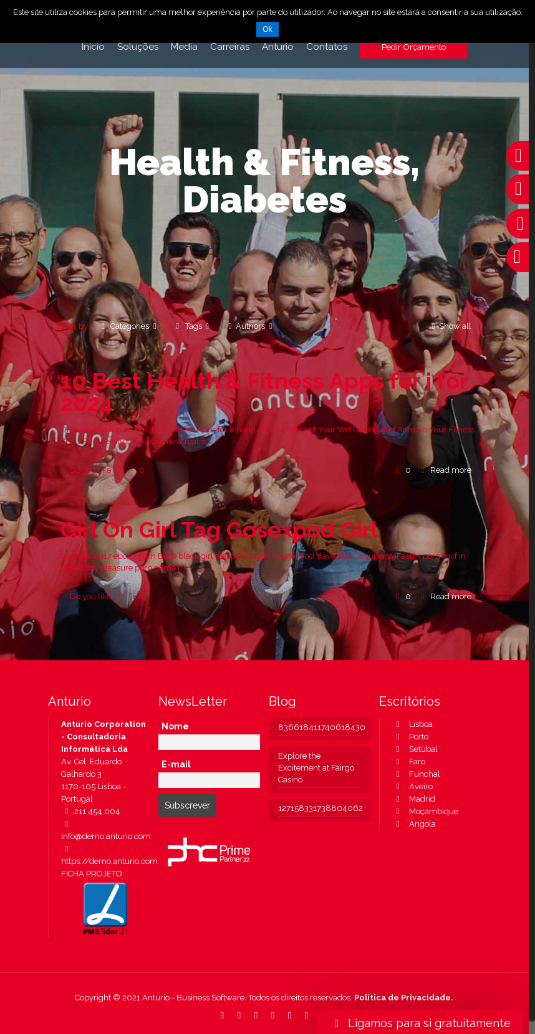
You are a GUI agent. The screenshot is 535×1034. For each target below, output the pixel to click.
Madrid (413, 799)
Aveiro (412, 786)
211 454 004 (90, 811)
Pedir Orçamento (414, 47)
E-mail (176, 764)
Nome (175, 726)
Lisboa (412, 724)
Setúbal (415, 749)
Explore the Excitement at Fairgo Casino (316, 767)
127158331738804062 (319, 808)
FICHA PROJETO (91, 873)
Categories (128, 326)
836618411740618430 (319, 727)
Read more (450, 470)
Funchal (416, 774)
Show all (449, 326)
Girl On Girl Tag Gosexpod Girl (219, 529)
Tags (192, 326)
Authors (250, 326)
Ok (267, 29)
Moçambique (425, 811)
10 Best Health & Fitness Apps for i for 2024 (264, 392)
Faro (408, 761)
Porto (410, 736)
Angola (414, 823)
